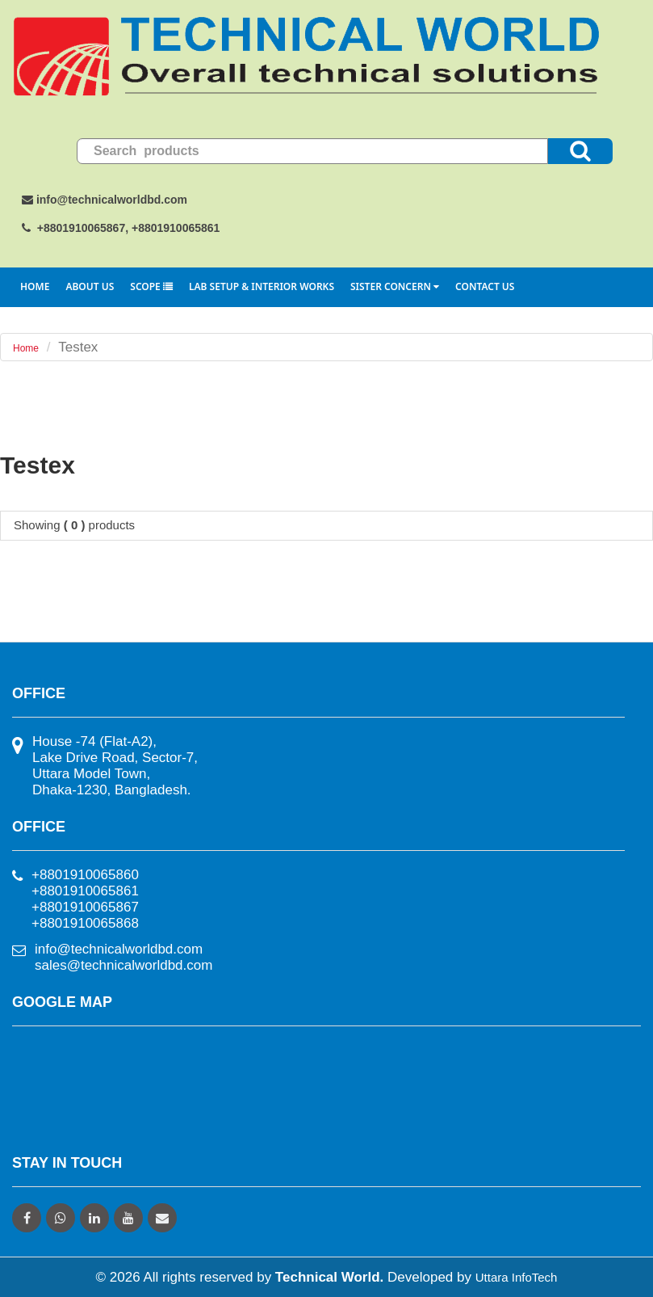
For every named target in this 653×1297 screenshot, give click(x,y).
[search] (312, 151)
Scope (151, 286)
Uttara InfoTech (516, 1277)
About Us (89, 286)
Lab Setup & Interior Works (261, 286)
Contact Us (484, 286)
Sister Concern (394, 286)
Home (34, 286)
